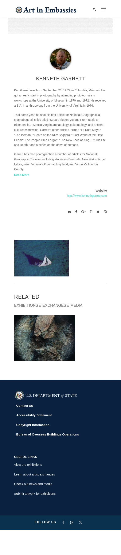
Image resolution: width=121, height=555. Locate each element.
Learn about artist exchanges (34, 499)
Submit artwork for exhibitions (35, 519)
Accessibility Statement (34, 440)
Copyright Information (33, 450)
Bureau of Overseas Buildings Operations (47, 459)
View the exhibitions (28, 490)
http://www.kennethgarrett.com (87, 195)
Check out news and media (33, 509)
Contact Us (24, 431)
